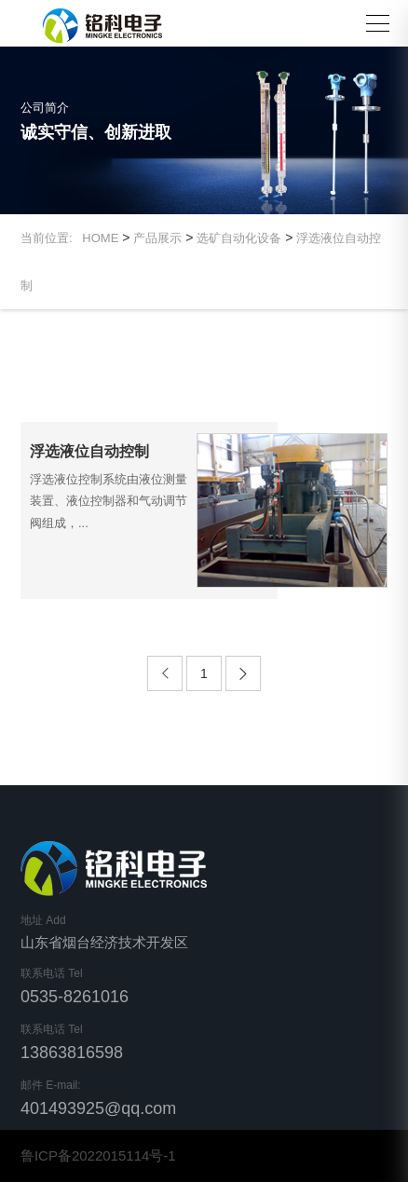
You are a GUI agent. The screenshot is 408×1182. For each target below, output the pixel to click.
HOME (100, 238)
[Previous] (165, 673)
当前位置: (51, 238)
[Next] (243, 673)
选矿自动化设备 (239, 238)
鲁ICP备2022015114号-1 (98, 1155)
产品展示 (157, 238)
